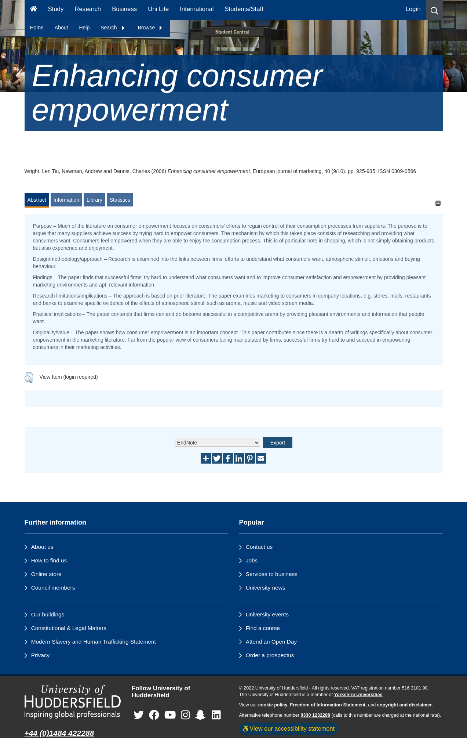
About (61, 27)
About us (42, 547)
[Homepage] (34, 10)
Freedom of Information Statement (328, 705)
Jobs (252, 560)
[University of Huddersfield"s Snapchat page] (201, 715)
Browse (150, 27)
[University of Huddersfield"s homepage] (73, 702)
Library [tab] (94, 200)
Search (113, 27)
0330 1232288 (316, 715)
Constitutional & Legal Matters (68, 628)
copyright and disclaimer (404, 705)
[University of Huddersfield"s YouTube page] (170, 715)
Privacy (40, 655)
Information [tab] (66, 200)
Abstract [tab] (37, 200)
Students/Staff (244, 9)
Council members (53, 587)
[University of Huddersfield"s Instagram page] (185, 715)
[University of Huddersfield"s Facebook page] (154, 715)
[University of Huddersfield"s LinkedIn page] (216, 715)
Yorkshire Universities (358, 694)
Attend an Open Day (271, 641)
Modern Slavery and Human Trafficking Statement (93, 641)
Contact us (259, 547)
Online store (46, 574)
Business (124, 9)
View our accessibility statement (289, 728)
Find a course (263, 628)
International (197, 9)
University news (265, 587)
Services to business (272, 574)
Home (37, 27)
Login (412, 9)
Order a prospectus (270, 655)
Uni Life (158, 9)
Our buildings (48, 614)
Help (84, 27)
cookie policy (273, 705)
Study (55, 9)
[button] (434, 10)
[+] (438, 203)
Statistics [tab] (120, 200)
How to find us (49, 560)
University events (267, 614)
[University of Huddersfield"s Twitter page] (139, 715)
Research (87, 9)
